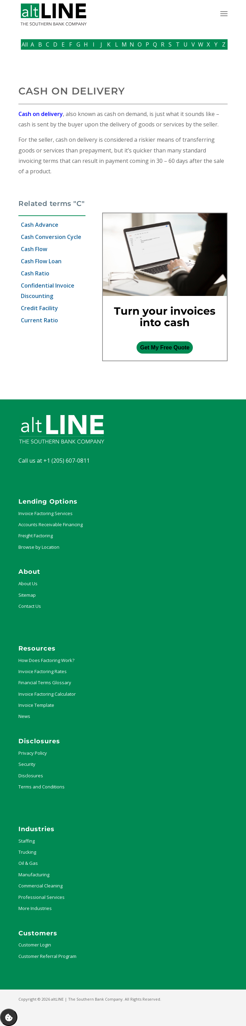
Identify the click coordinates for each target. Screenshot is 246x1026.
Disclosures (30, 775)
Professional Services (41, 897)
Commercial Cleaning (40, 886)
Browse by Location (38, 547)
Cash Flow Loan (41, 261)
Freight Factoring (35, 535)
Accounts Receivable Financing (50, 524)
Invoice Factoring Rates (42, 671)
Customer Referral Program (47, 956)
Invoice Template (36, 705)
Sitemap (27, 595)
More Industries (35, 908)
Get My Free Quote (164, 347)
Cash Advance (39, 225)
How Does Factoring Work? (46, 660)
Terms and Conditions (41, 787)
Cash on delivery (40, 114)
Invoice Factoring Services (45, 513)
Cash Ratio (35, 273)
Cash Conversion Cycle (51, 237)
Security (26, 764)
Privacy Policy (32, 753)
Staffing (26, 841)
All (25, 44)
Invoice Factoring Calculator (47, 694)
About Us (28, 583)
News (24, 716)
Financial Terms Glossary (44, 682)
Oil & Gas (28, 863)
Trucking (27, 852)
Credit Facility (39, 308)
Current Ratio (39, 320)
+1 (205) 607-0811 (66, 460)
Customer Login (34, 945)
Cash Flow (34, 249)
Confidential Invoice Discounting (47, 291)
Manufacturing (33, 874)
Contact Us (29, 606)
